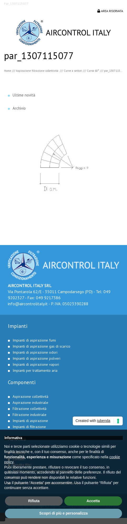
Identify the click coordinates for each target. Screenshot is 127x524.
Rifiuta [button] (34, 501)
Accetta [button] (93, 501)
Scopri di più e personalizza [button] (63, 513)
